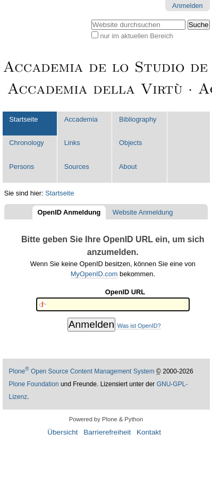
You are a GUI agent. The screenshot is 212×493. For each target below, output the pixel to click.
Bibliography (137, 119)
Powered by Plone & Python (106, 419)
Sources (76, 167)
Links (72, 143)
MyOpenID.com (94, 274)
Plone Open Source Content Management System (82, 371)
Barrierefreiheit (107, 432)
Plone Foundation (34, 384)
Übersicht (62, 432)
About (128, 167)
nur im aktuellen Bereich (136, 36)
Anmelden (187, 6)
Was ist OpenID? (139, 325)
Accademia (81, 119)
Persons (21, 167)
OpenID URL (125, 292)
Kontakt (149, 432)
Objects (130, 143)
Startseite (23, 119)
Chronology (26, 143)
